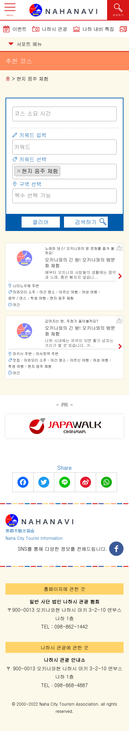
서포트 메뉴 (25, 43)
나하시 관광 (54, 28)
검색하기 (86, 222)
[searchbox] (64, 113)
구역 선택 (30, 183)
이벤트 (19, 28)
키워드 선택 (33, 159)
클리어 (41, 222)
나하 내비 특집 (98, 28)
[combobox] (64, 114)
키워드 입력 (33, 134)
